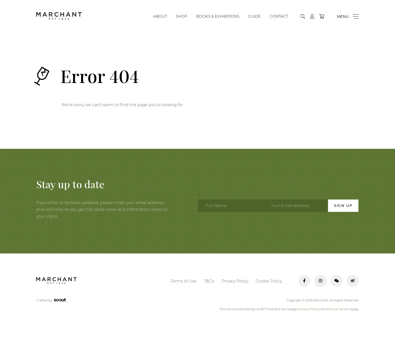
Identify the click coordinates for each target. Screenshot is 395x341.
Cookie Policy (269, 281)
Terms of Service (337, 309)
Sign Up (343, 205)
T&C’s (209, 281)
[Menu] (348, 16)
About (160, 16)
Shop (181, 16)
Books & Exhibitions (217, 16)
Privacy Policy (235, 281)
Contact (279, 16)
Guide (254, 16)
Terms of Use (183, 281)
